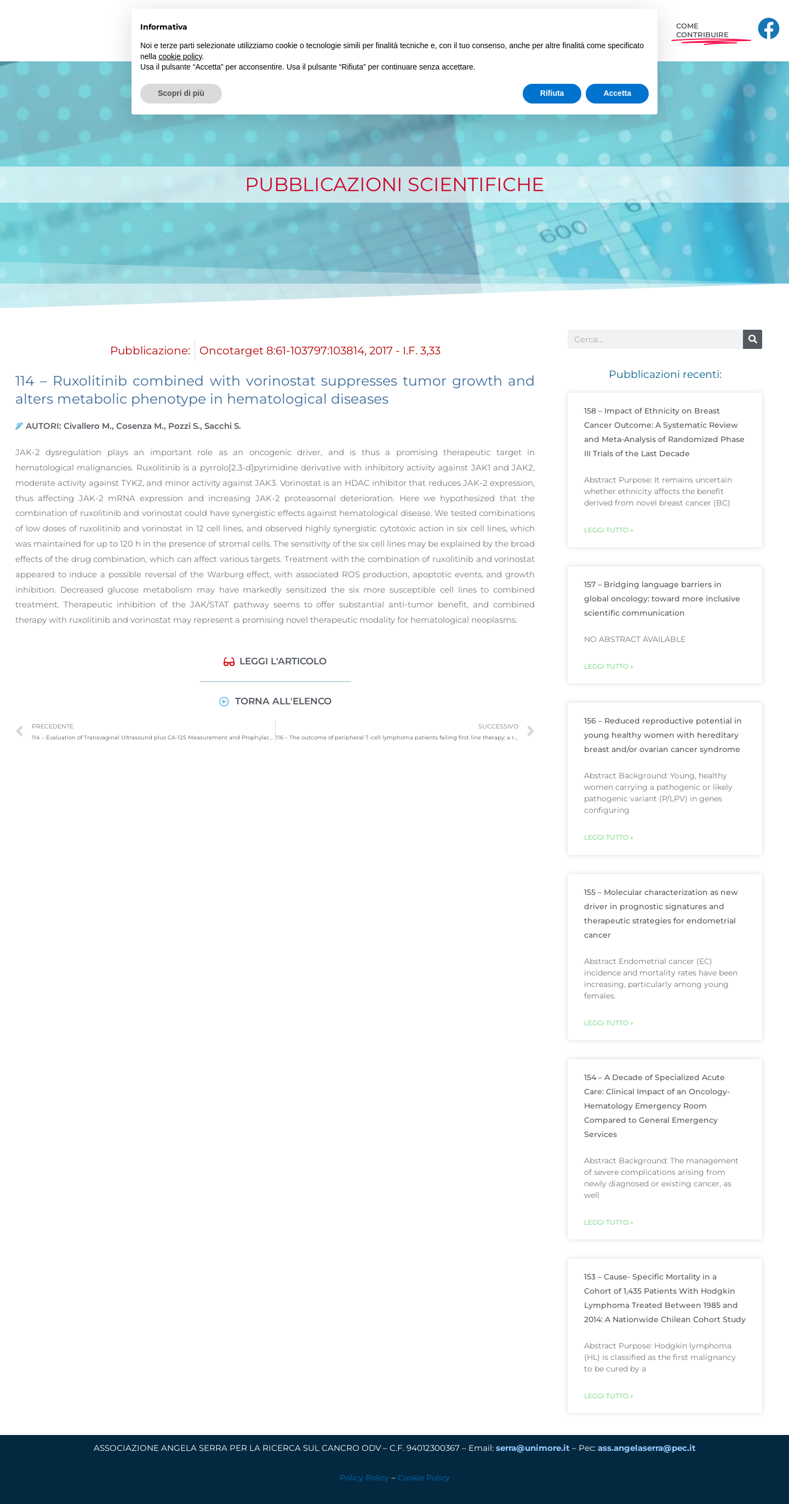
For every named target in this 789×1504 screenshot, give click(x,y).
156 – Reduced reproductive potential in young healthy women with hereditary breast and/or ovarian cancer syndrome (663, 736)
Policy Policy (363, 1481)
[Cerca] (752, 339)
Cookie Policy (424, 1481)
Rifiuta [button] (552, 93)
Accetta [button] (617, 93)
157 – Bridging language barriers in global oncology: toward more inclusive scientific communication (662, 599)
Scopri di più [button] (181, 93)
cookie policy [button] (180, 56)
